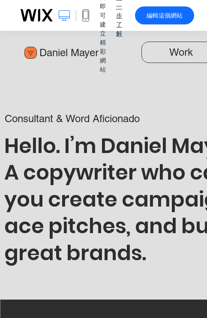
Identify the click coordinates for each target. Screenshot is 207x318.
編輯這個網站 (165, 15)
